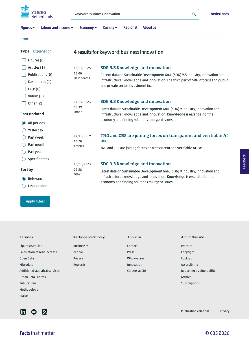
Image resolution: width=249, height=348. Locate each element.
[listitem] (23, 311)
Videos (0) (36, 96)
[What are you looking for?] (135, 14)
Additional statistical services (40, 271)
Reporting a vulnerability (198, 271)
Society (108, 28)
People (78, 252)
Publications (28, 283)
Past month (36, 145)
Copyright (187, 252)
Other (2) (35, 103)
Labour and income (55, 28)
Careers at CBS (136, 271)
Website (186, 246)
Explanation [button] (42, 51)
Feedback (244, 161)
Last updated (37, 186)
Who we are (135, 258)
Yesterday (35, 130)
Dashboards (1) (39, 82)
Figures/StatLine (31, 246)
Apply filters (35, 201)
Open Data (27, 258)
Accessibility (189, 264)
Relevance (36, 179)
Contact (132, 246)
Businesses (81, 246)
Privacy (78, 258)
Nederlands (220, 14)
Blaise (24, 296)
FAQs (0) (34, 89)
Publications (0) (40, 75)
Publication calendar (195, 311)
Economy (86, 28)
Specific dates (38, 159)
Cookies (186, 258)
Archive (186, 277)
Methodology (29, 289)
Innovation (134, 264)
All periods (36, 123)
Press (130, 252)
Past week (36, 137)
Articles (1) (36, 68)
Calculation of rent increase (38, 252)
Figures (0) (36, 60)
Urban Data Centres (33, 277)
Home (24, 39)
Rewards (79, 264)
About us (149, 28)
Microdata (26, 264)
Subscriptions (190, 283)
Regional (130, 28)
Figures (26, 28)
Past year (35, 152)
